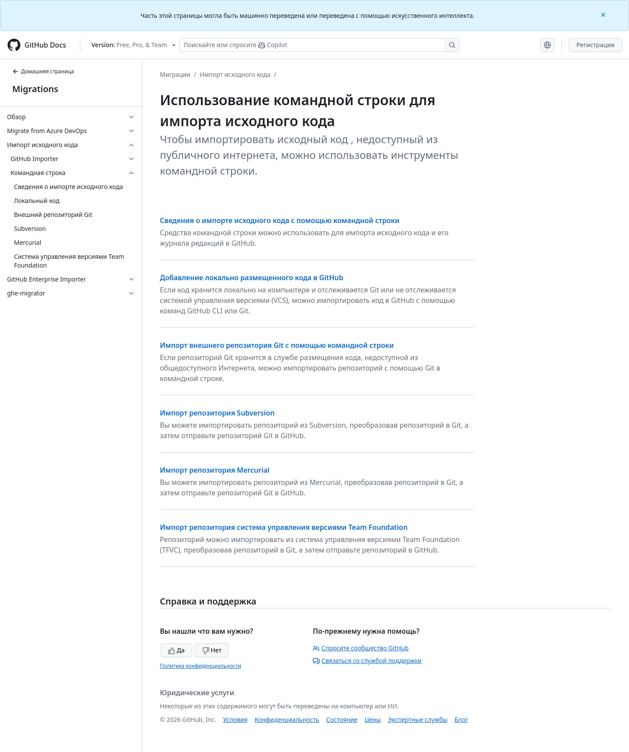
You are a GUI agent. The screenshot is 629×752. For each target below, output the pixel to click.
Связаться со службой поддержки (367, 660)
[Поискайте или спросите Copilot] (319, 45)
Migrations (35, 89)
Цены (373, 719)
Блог (461, 719)
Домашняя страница (43, 71)
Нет (212, 650)
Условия (235, 719)
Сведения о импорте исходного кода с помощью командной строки (280, 220)
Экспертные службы (418, 719)
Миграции (175, 74)
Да (176, 650)
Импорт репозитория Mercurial (215, 470)
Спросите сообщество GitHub (360, 648)
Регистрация (595, 45)
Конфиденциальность (287, 719)
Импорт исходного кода (235, 74)
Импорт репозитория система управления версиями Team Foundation (284, 527)
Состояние (342, 719)
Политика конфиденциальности (200, 666)
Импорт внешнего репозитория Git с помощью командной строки (277, 345)
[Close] (604, 14)
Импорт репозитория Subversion (217, 413)
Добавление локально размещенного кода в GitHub (251, 277)
